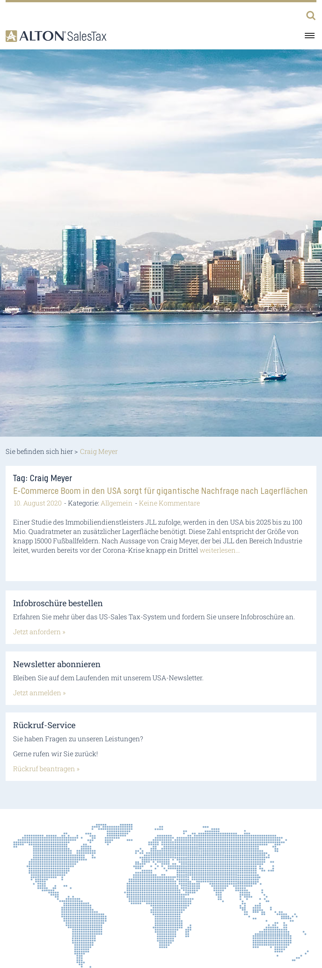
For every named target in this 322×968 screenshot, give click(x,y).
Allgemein (116, 502)
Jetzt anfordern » (39, 631)
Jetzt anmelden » (39, 692)
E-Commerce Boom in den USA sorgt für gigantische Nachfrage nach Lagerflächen (160, 491)
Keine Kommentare (169, 502)
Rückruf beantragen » (46, 768)
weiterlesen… (219, 550)
